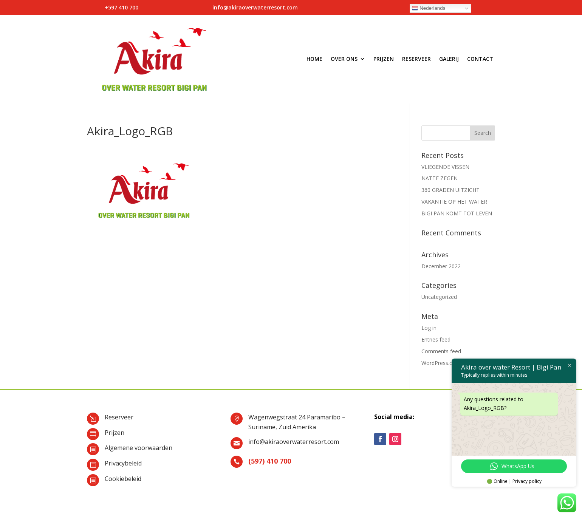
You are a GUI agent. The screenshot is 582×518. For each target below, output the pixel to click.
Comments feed (441, 351)
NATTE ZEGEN (439, 178)
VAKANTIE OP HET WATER (454, 201)
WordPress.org (439, 362)
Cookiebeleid (123, 479)
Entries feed (435, 339)
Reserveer (416, 58)
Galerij (449, 58)
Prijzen (383, 58)
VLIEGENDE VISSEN (445, 166)
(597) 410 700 (269, 460)
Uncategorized (439, 296)
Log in (428, 327)
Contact (480, 58)
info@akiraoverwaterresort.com (293, 442)
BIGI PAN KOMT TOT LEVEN (456, 213)
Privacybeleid (123, 463)
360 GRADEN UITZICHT (450, 189)
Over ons (344, 58)
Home (314, 58)
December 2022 (441, 266)
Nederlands (428, 8)
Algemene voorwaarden (138, 448)
